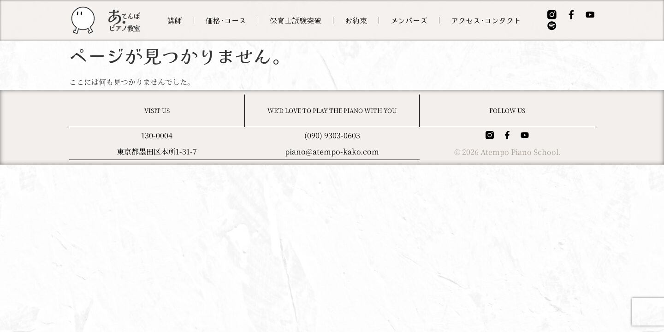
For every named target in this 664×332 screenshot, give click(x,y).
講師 (181, 20)
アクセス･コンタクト (492, 20)
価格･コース (232, 20)
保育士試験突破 (302, 20)
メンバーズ (415, 20)
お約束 (362, 20)
